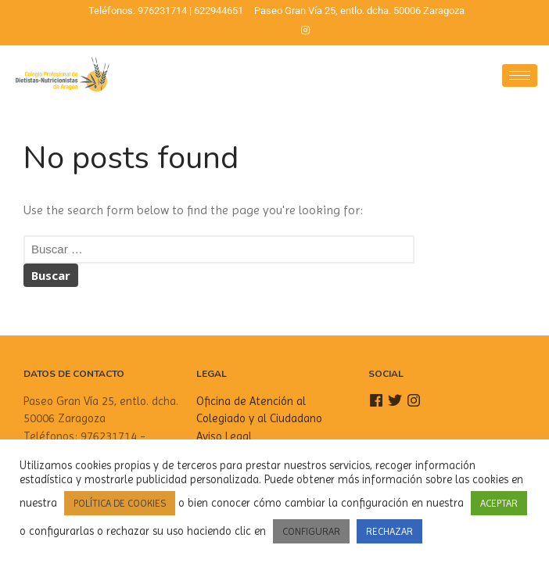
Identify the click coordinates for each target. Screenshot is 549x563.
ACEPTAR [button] (499, 503)
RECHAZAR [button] (389, 531)
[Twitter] (278, 30)
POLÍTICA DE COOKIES (120, 503)
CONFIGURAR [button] (311, 531)
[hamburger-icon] (519, 75)
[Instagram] (305, 30)
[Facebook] (252, 30)
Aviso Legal (224, 436)
